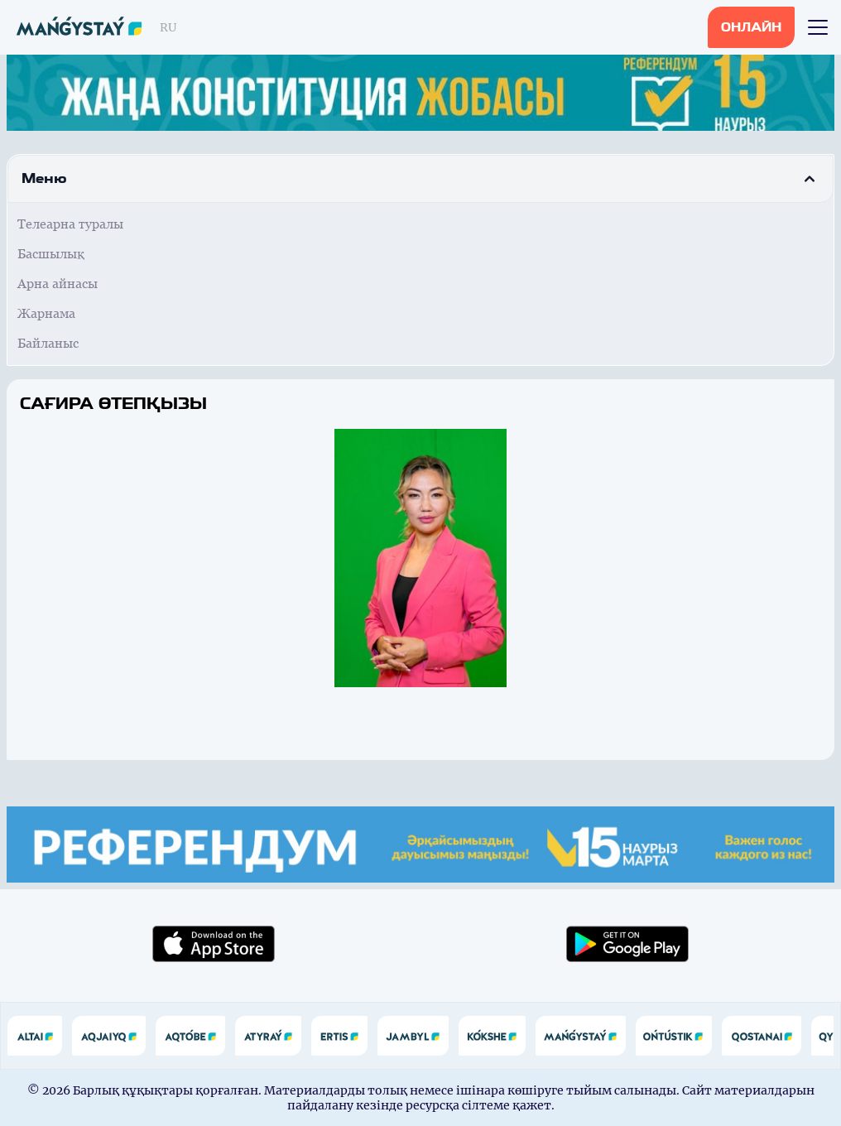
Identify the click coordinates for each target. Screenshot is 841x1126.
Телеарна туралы (70, 224)
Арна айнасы (57, 283)
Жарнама (46, 313)
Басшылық (50, 254)
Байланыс (48, 343)
